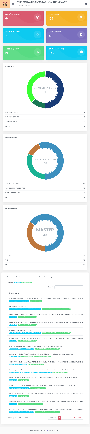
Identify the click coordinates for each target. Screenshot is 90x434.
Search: (65, 287)
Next (79, 417)
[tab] (9, 277)
